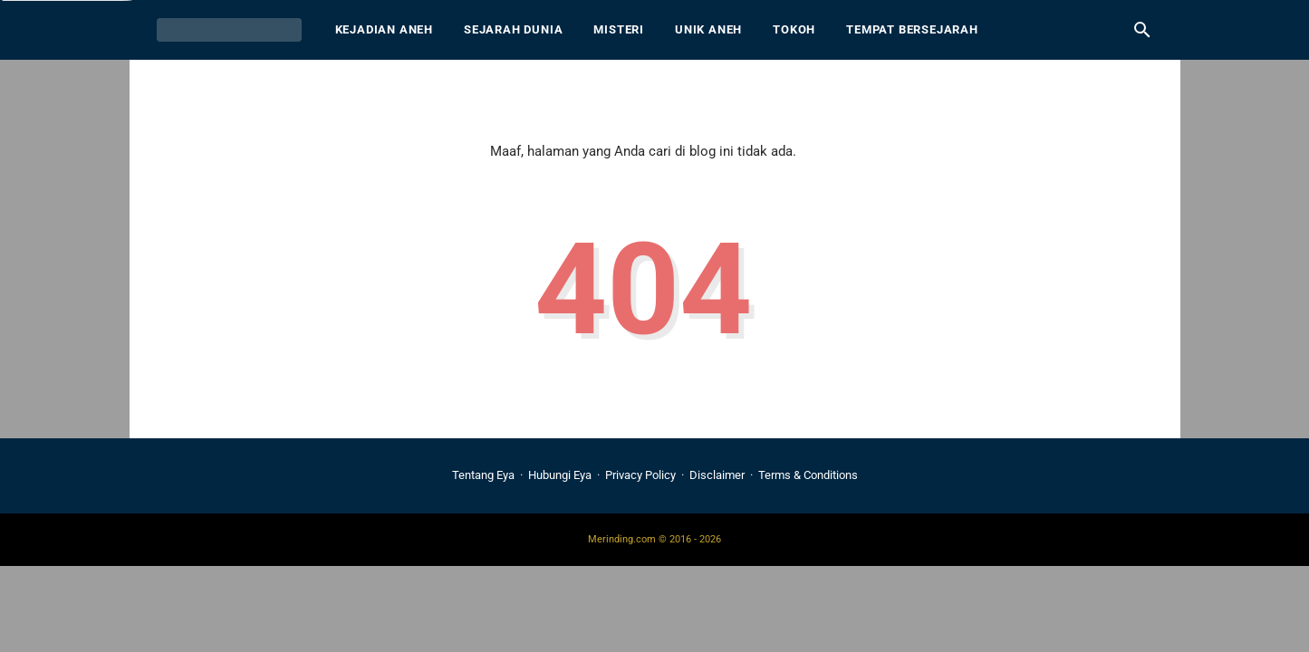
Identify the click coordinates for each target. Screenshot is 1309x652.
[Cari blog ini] (1142, 30)
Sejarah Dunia (513, 29)
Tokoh (794, 29)
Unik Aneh (708, 29)
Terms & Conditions (808, 475)
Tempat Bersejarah (912, 29)
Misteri (618, 29)
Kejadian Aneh (384, 29)
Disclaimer (717, 475)
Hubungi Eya (560, 475)
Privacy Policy (640, 475)
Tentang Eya (483, 475)
